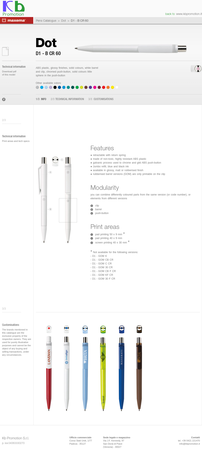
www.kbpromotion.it (189, 14)
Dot (63, 20)
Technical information (67, 99)
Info (41, 99)
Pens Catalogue (46, 20)
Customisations (100, 99)
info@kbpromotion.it (189, 443)
